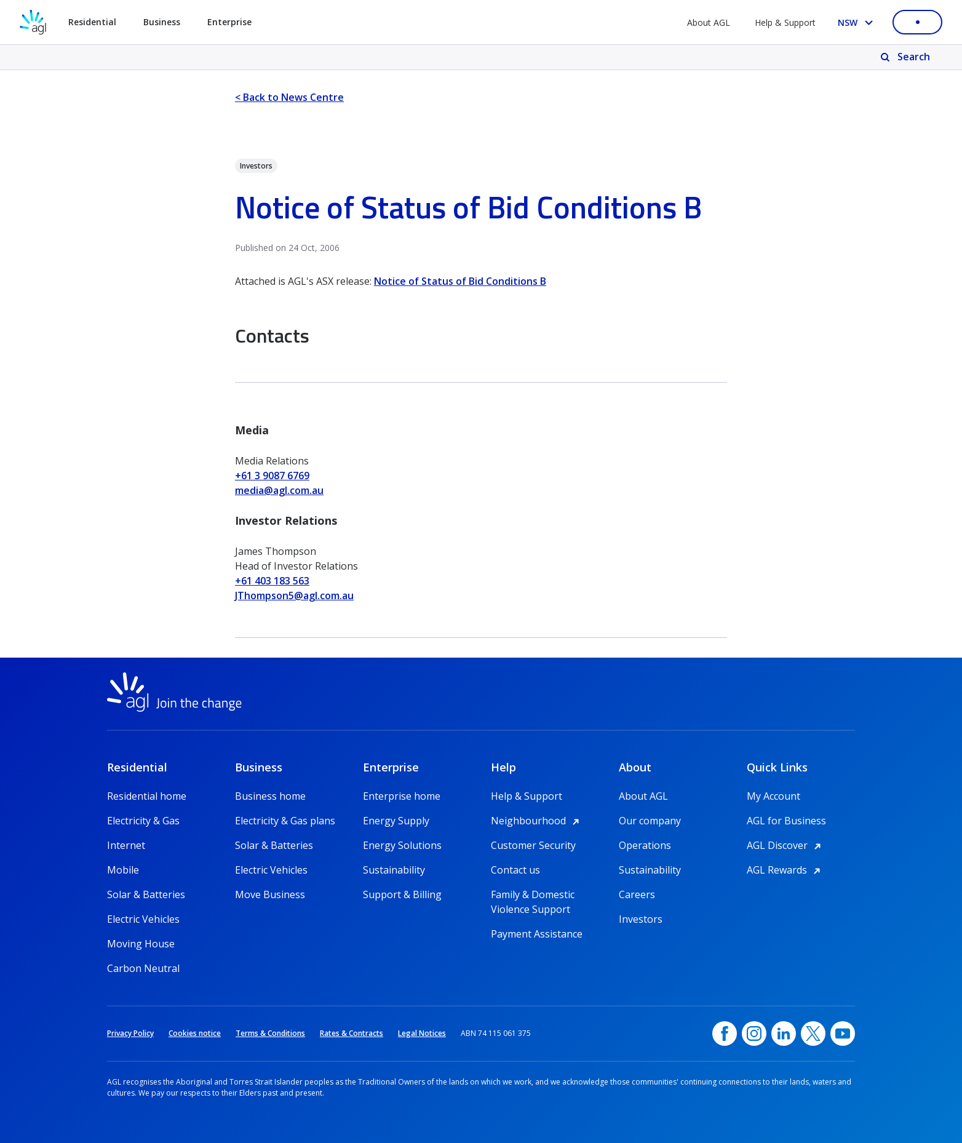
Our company (650, 820)
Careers (637, 894)
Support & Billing (402, 894)
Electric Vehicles (143, 919)
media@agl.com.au (279, 490)
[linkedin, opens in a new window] (783, 1033)
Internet (126, 845)
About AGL (708, 22)
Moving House (141, 943)
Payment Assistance (536, 934)
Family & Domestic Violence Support (532, 895)
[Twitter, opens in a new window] (813, 1033)
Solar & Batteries (146, 894)
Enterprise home (401, 796)
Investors (640, 919)
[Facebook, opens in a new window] (724, 1033)
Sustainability (394, 870)
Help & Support (785, 22)
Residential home (146, 796)
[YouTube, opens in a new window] (842, 1033)
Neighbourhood (537, 820)
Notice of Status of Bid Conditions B (460, 281)
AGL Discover (786, 845)
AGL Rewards (785, 869)
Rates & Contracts (351, 1033)
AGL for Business (786, 820)
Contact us (515, 870)
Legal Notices (422, 1033)
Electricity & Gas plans (285, 820)
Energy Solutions (402, 845)
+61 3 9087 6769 (272, 475)
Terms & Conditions (270, 1033)
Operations (645, 845)
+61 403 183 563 (272, 580)
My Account (773, 796)
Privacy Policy (130, 1033)
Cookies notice (195, 1033)
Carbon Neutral (143, 968)
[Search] (906, 57)
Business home (270, 796)
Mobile (123, 870)
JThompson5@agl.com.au (294, 595)
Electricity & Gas (143, 820)
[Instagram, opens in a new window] (754, 1033)
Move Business (270, 894)
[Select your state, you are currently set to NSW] (858, 22)
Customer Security (533, 845)
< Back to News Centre (289, 97)
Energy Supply (396, 820)
